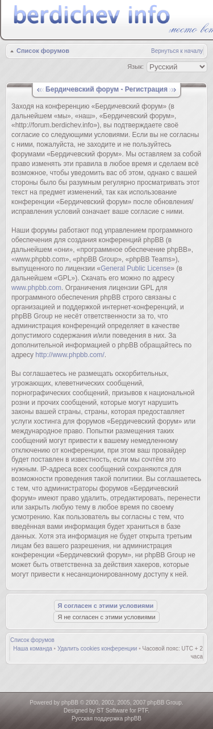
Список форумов (42, 50)
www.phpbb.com (36, 288)
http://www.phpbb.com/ (69, 355)
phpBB (69, 702)
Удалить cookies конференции (97, 648)
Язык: (135, 66)
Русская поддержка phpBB (106, 718)
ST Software (112, 710)
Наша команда (32, 648)
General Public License (135, 268)
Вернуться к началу (177, 51)
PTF (142, 710)
